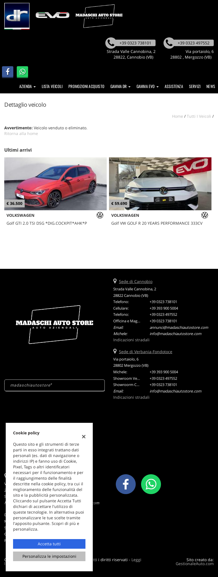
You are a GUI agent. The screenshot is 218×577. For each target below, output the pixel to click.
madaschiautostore (30, 385)
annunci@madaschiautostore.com (179, 327)
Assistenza (174, 86)
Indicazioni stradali (131, 339)
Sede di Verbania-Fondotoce (145, 351)
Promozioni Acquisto (86, 86)
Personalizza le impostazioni (49, 556)
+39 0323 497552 (163, 314)
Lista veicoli (52, 86)
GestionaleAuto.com (195, 563)
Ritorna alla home (21, 133)
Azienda (27, 86)
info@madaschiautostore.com (175, 333)
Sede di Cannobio (135, 281)
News (210, 86)
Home (177, 116)
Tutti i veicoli (199, 116)
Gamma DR (120, 86)
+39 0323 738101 (163, 301)
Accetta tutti (49, 543)
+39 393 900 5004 (164, 308)
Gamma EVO (148, 86)
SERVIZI (194, 86)
